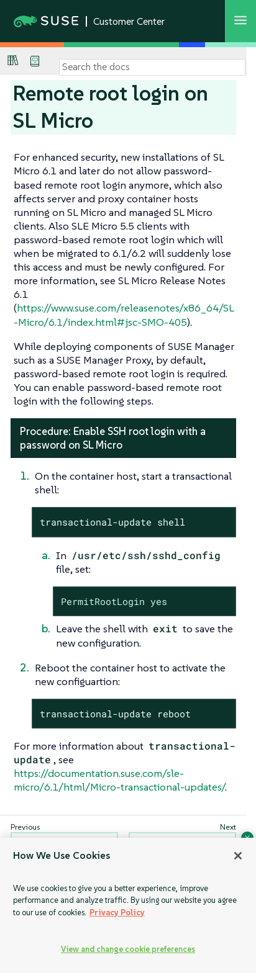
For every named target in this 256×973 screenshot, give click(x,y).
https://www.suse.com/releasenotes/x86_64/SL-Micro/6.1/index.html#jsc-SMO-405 (124, 314)
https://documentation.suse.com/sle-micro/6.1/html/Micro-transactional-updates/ (119, 780)
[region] (128, 905)
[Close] (238, 855)
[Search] (152, 67)
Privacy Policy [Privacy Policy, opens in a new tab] (117, 912)
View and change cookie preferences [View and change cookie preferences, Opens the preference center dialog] (128, 949)
